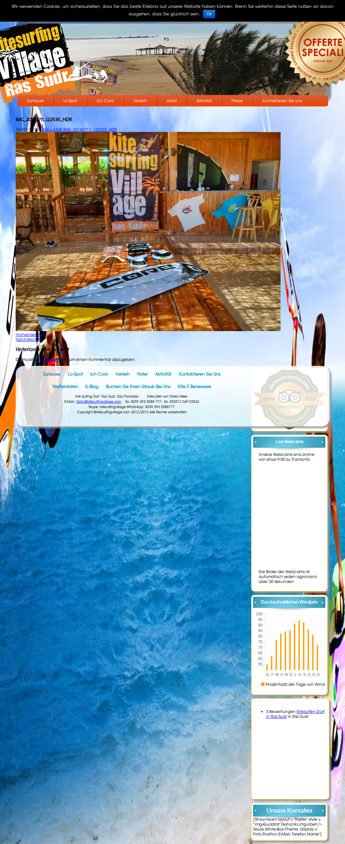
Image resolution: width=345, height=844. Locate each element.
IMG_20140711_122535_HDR (90, 129)
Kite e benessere (194, 386)
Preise (237, 100)
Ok (209, 14)
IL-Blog (91, 386)
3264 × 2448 (51, 129)
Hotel (172, 100)
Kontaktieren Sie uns (282, 100)
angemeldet (46, 359)
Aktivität (204, 100)
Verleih (140, 100)
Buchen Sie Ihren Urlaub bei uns (138, 386)
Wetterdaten (65, 386)
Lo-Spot (70, 100)
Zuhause (35, 100)
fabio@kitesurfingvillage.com (99, 402)
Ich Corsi (105, 100)
